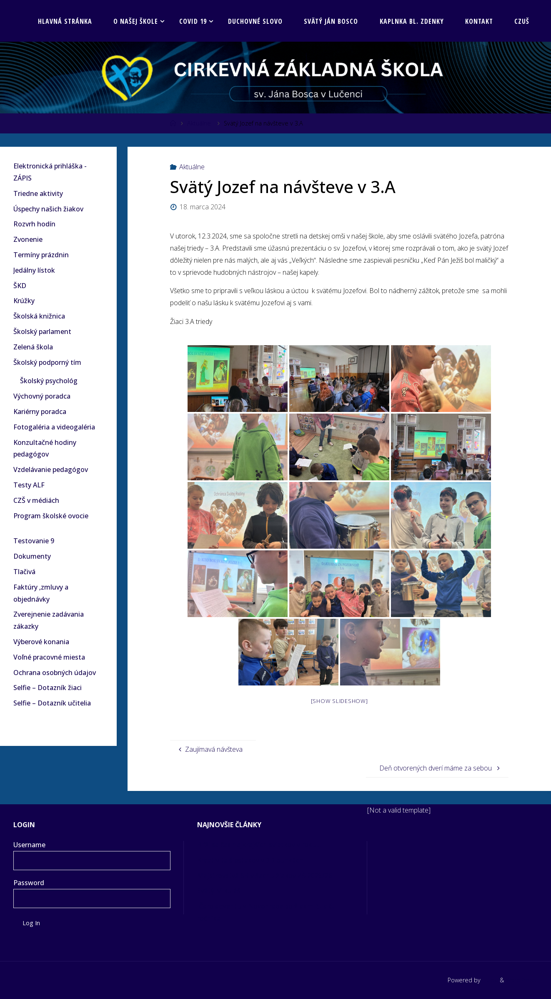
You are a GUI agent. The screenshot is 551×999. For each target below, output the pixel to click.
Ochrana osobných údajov (54, 672)
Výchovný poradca (41, 396)
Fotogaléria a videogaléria (54, 427)
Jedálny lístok (34, 270)
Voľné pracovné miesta (49, 657)
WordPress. (522, 980)
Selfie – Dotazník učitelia (52, 703)
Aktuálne (199, 123)
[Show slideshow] (339, 701)
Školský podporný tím (47, 362)
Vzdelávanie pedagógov (50, 469)
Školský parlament (42, 331)
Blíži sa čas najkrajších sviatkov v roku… (260, 844)
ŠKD (19, 285)
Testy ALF (29, 484)
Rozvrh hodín (34, 223)
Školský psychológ (49, 380)
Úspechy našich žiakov (48, 208)
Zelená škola (33, 346)
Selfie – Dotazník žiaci (47, 687)
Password (28, 882)
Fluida (489, 980)
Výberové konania (41, 641)
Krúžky (24, 300)
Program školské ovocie (50, 515)
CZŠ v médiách (36, 500)
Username (29, 844)
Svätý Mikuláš (218, 890)
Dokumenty (32, 556)
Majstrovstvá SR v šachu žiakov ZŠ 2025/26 (265, 875)
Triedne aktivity (38, 193)
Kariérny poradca (39, 411)
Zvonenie (28, 239)
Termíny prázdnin (41, 254)
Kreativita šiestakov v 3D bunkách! (252, 860)
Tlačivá (24, 571)
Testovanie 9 (33, 540)
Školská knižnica (39, 316)
